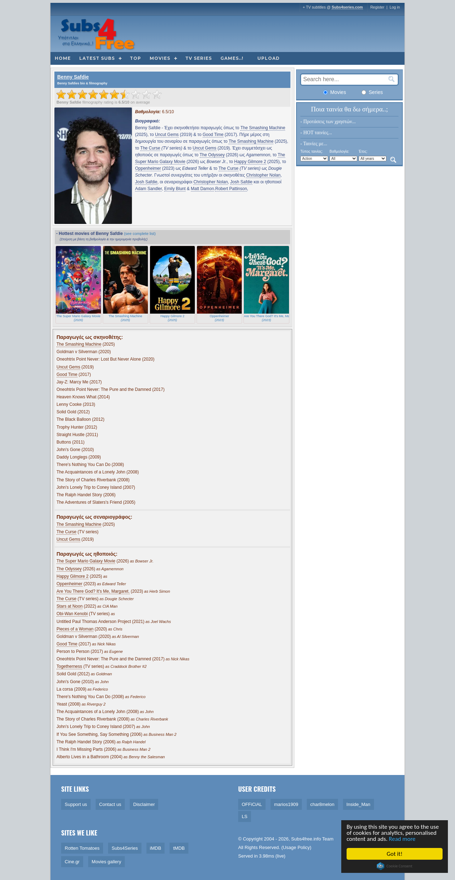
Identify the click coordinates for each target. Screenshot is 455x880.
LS (244, 816)
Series (372, 92)
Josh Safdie (146, 181)
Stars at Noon (69, 606)
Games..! (231, 58)
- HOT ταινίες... (316, 132)
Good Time (213, 134)
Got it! (395, 854)
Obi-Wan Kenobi (72, 613)
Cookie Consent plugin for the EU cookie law (395, 866)
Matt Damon (202, 188)
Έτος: (363, 151)
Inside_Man (358, 804)
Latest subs (97, 58)
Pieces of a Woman (75, 629)
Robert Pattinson (231, 188)
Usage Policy (296, 847)
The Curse (150, 148)
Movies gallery (106, 861)
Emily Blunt (175, 188)
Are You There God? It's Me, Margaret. (93, 591)
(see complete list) (140, 233)
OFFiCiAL (252, 804)
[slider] (109, 94)
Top (135, 58)
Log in (395, 7)
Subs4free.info (306, 839)
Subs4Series (125, 848)
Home (63, 58)
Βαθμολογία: (339, 151)
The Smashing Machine (262, 127)
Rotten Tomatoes (82, 848)
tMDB (179, 848)
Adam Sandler (148, 188)
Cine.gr (72, 861)
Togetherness (69, 666)
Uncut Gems (167, 134)
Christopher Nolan (263, 175)
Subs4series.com (347, 7)
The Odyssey (212, 154)
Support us (76, 804)
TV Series (198, 58)
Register (377, 7)
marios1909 (286, 804)
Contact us (110, 804)
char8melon (322, 804)
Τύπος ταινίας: (311, 151)
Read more (402, 839)
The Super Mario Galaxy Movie (86, 561)
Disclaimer (144, 804)
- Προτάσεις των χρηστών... (328, 121)
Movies (160, 58)
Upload (268, 58)
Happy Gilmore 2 (250, 161)
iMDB (155, 848)
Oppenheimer (148, 168)
